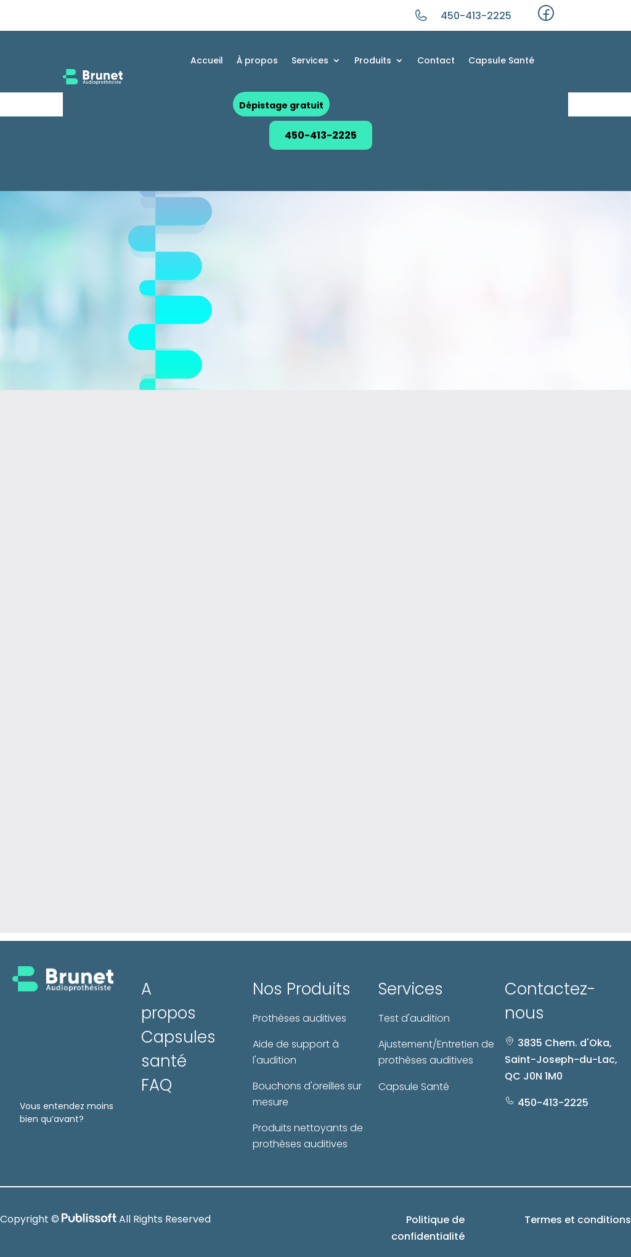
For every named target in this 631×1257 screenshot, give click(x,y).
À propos (257, 60)
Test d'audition (414, 1018)
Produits (372, 60)
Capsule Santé (501, 60)
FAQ (156, 1085)
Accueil (206, 60)
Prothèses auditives (299, 1018)
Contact (436, 60)
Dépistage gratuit (281, 105)
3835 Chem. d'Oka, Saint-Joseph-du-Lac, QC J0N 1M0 (561, 1059)
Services (309, 60)
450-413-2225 (476, 16)
